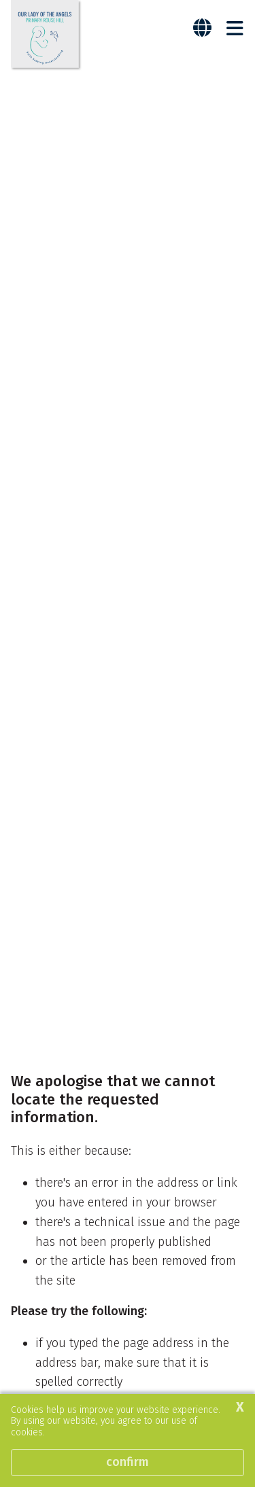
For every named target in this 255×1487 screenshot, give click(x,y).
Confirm (127, 1461)
